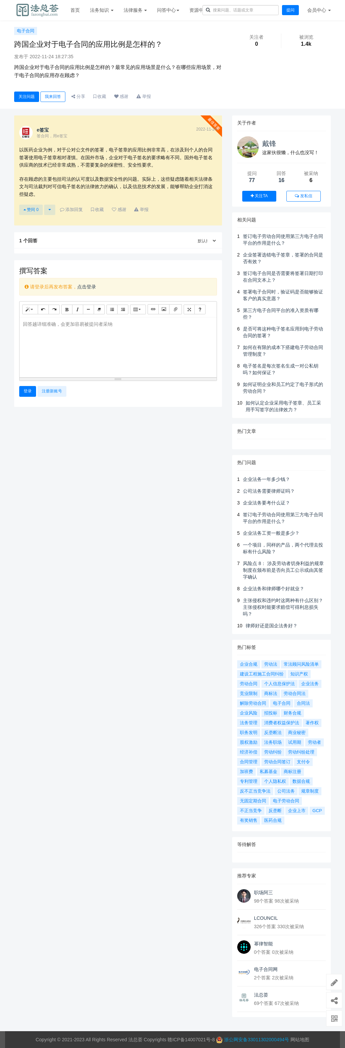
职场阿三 (263, 892)
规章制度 (310, 791)
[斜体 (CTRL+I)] (77, 309)
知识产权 (299, 673)
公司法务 (286, 791)
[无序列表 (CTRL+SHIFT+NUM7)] (112, 309)
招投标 (270, 712)
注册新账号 (52, 391)
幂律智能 (263, 943)
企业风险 (248, 712)
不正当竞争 (251, 810)
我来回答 (53, 96)
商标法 (270, 693)
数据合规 (301, 781)
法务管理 (248, 722)
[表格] (138, 309)
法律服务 (135, 10)
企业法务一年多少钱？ (266, 479)
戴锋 (269, 143)
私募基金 (268, 771)
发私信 (303, 196)
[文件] (175, 309)
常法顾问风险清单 (301, 664)
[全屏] (189, 309)
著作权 (312, 722)
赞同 (31, 209)
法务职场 (273, 742)
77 (252, 180)
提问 (290, 10)
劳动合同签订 (277, 761)
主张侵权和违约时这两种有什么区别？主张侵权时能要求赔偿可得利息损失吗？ (283, 607)
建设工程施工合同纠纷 (262, 673)
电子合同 (25, 30)
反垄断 (275, 810)
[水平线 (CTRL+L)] (88, 309)
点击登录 (86, 286)
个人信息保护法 (279, 683)
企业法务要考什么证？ (266, 502)
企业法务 (310, 683)
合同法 (303, 703)
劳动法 (270, 664)
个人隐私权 (275, 781)
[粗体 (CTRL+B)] (66, 309)
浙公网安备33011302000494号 (256, 1039)
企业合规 (248, 664)
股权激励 (248, 742)
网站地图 (299, 1039)
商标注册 (292, 771)
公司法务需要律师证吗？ (269, 491)
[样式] (30, 309)
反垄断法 (273, 732)
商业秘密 (297, 732)
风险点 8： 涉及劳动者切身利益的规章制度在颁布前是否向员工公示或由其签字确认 (283, 570)
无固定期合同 (253, 800)
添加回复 (71, 209)
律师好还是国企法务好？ (271, 625)
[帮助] (200, 309)
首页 (75, 10)
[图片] (163, 309)
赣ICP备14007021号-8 (191, 1039)
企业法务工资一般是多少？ (271, 533)
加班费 (246, 771)
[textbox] (118, 346)
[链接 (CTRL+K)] (153, 309)
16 (281, 180)
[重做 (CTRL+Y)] (54, 309)
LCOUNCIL (266, 918)
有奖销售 (248, 820)
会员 (319, 10)
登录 (28, 391)
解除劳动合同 (253, 703)
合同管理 (248, 761)
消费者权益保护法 (281, 722)
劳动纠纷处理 (301, 752)
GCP (317, 810)
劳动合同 (248, 683)
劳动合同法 (295, 693)
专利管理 (248, 781)
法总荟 (261, 995)
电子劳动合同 (286, 800)
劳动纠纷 (273, 752)
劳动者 (314, 742)
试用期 (294, 742)
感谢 (121, 96)
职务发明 (248, 732)
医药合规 (273, 820)
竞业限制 (248, 693)
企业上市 (297, 810)
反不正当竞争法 (255, 791)
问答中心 (168, 10)
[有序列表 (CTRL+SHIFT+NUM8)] (122, 309)
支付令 (303, 761)
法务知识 (102, 10)
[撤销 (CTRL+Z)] (43, 309)
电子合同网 (266, 969)
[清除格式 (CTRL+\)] (99, 309)
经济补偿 (248, 752)
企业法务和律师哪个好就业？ (273, 588)
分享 (78, 96)
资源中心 (200, 10)
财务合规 (292, 712)
